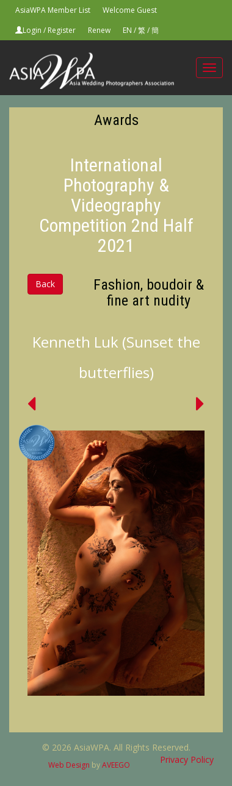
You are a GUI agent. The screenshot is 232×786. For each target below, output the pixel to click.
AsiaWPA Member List (52, 10)
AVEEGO (116, 765)
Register (62, 30)
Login (32, 30)
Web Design (69, 765)
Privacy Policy (187, 759)
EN (127, 30)
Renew (99, 30)
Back (45, 284)
